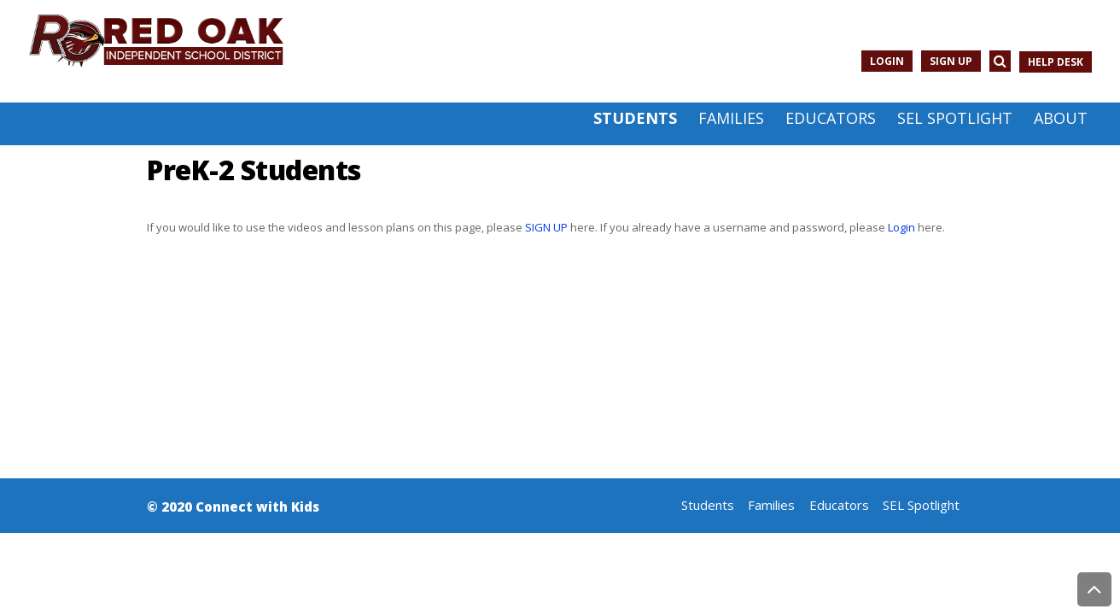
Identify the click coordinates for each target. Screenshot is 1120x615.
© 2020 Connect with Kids (233, 506)
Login (887, 61)
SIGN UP (546, 227)
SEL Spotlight (921, 504)
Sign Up (951, 61)
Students (707, 504)
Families (771, 504)
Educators (839, 504)
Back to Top (1094, 589)
